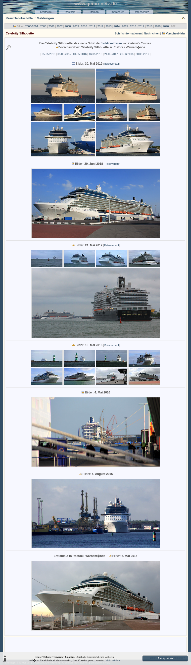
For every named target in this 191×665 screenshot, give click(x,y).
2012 (100, 26)
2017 (141, 26)
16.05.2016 (95, 54)
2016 (133, 26)
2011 (92, 26)
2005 (43, 26)
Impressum (117, 11)
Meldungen (45, 18)
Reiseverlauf (111, 63)
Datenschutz (141, 11)
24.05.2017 (111, 54)
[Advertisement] (95, 645)
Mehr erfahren (113, 660)
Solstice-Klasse (111, 43)
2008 (68, 26)
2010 (84, 26)
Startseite (45, 11)
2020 (166, 26)
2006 (51, 26)
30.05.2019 (142, 54)
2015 (125, 26)
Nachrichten (151, 33)
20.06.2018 (127, 54)
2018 (149, 26)
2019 (158, 26)
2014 (117, 26)
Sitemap (93, 11)
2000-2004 (31, 26)
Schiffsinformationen (128, 33)
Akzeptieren (165, 658)
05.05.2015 (48, 54)
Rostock (70, 11)
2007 (60, 26)
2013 (109, 26)
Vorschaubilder (175, 33)
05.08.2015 (64, 54)
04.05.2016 (80, 54)
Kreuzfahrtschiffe (19, 18)
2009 (76, 26)
